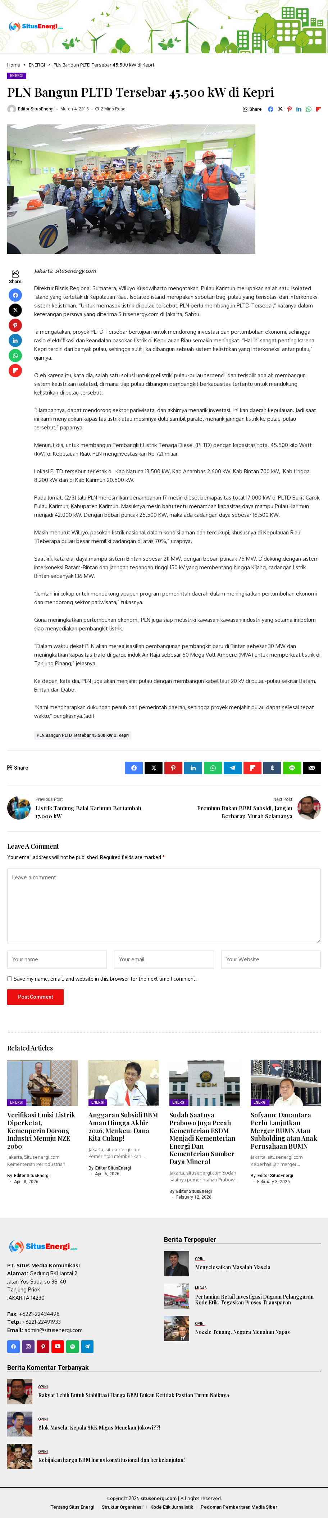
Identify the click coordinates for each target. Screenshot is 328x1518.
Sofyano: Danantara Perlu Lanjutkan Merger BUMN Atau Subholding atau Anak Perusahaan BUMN (284, 1130)
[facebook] (13, 1346)
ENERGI (37, 65)
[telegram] (87, 1346)
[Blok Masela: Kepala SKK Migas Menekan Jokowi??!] (19, 1424)
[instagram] (28, 1346)
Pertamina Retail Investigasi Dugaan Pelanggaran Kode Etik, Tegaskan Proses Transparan (254, 1299)
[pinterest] (43, 1346)
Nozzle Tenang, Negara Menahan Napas (242, 1331)
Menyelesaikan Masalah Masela (232, 1267)
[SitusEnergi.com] (36, 27)
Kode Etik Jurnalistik (171, 1507)
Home (13, 65)
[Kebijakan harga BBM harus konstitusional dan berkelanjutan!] (19, 1456)
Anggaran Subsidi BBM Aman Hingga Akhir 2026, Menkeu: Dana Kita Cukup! (123, 1127)
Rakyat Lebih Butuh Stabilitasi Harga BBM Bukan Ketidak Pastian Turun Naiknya (133, 1395)
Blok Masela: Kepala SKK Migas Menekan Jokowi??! (99, 1427)
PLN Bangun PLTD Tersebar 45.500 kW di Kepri (83, 735)
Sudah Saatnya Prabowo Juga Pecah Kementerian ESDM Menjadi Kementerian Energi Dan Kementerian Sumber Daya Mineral (202, 1138)
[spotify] (72, 1346)
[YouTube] (57, 1346)
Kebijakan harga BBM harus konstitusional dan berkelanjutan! (111, 1460)
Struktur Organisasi (122, 1507)
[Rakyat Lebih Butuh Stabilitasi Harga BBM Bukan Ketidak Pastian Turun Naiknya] (19, 1391)
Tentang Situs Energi (72, 1507)
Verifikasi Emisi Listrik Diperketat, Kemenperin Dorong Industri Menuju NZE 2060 (41, 1130)
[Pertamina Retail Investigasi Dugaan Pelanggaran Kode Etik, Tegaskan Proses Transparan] (176, 1296)
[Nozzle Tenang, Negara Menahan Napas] (176, 1328)
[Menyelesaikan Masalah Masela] (176, 1263)
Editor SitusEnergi (36, 108)
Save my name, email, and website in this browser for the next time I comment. (105, 979)
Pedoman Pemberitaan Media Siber (239, 1507)
